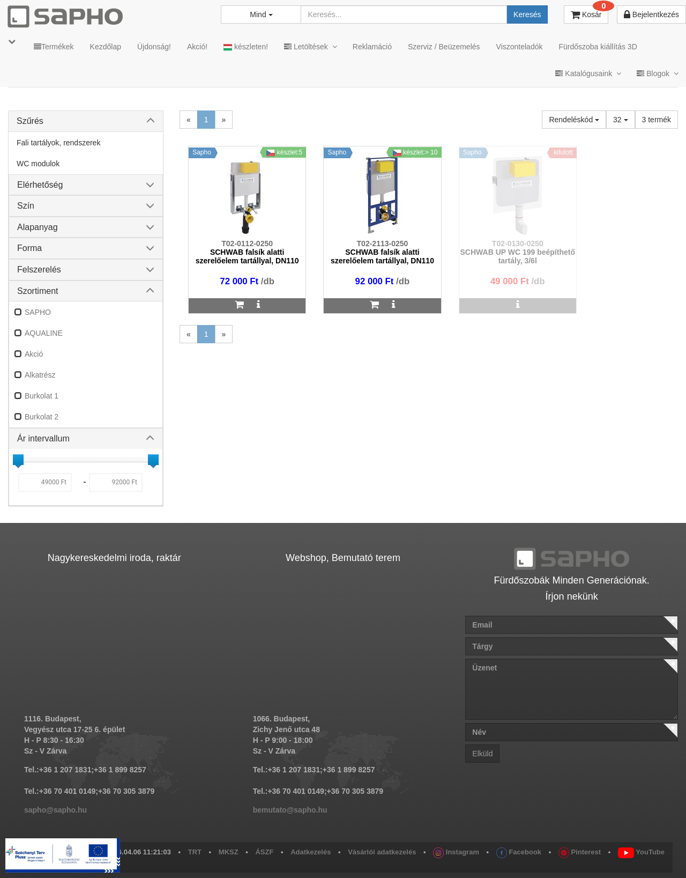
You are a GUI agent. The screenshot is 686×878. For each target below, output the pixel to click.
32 (620, 119)
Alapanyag (37, 227)
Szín (25, 205)
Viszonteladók (519, 46)
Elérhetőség (40, 184)
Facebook (518, 852)
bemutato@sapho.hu (290, 810)
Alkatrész (40, 375)
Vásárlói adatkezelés (382, 852)
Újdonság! (154, 46)
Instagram (456, 852)
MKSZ (228, 852)
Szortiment (37, 291)
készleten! (245, 46)
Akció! (197, 46)
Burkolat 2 (41, 416)
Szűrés (30, 121)
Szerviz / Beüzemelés (444, 46)
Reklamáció (372, 46)
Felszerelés (39, 269)
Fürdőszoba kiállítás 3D (597, 46)
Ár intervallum (43, 438)
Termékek (54, 46)
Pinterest (579, 852)
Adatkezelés (310, 852)
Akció (34, 354)
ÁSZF (264, 852)
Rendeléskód (574, 119)
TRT (195, 852)
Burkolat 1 (41, 396)
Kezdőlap (105, 46)
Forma (29, 248)
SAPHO (38, 312)
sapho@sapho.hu (55, 810)
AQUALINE (44, 333)
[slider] (18, 459)
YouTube (641, 852)
